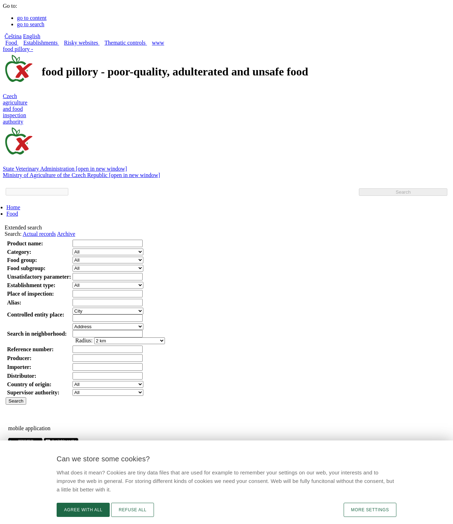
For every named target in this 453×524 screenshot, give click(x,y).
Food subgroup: (26, 268)
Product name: (25, 243)
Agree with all (83, 509)
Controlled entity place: (35, 315)
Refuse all (133, 509)
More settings (370, 509)
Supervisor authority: (33, 392)
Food (12, 214)
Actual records (39, 234)
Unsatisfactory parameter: (39, 277)
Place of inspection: (30, 294)
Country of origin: (29, 384)
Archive (66, 234)
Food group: (22, 260)
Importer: (19, 367)
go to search (30, 24)
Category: (19, 252)
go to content (32, 18)
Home (13, 207)
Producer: (19, 358)
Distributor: (21, 376)
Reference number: (30, 349)
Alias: (14, 303)
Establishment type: (31, 285)
